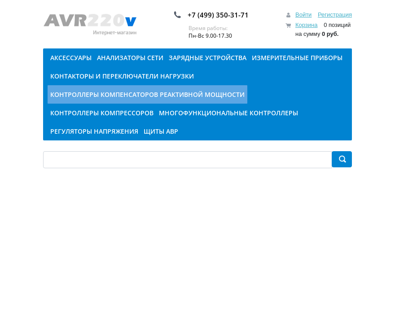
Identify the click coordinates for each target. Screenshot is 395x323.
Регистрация (335, 14)
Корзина (306, 25)
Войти (303, 14)
